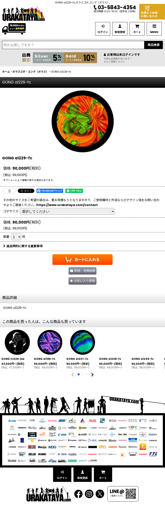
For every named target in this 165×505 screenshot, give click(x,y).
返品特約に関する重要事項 (23, 246)
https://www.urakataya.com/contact (67, 205)
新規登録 (120, 32)
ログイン (103, 32)
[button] (82, 281)
